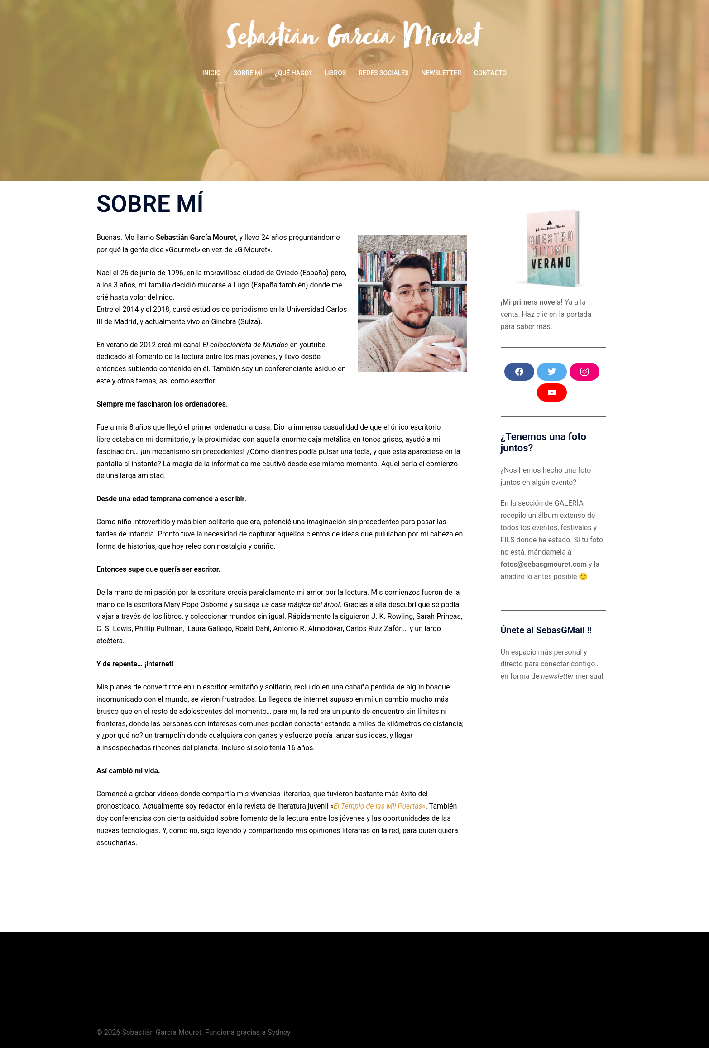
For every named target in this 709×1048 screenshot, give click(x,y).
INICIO (211, 73)
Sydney (279, 1032)
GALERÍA (569, 503)
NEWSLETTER (441, 73)
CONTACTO (490, 73)
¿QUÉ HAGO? (293, 73)
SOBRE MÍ (247, 73)
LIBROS (335, 73)
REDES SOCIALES (383, 73)
